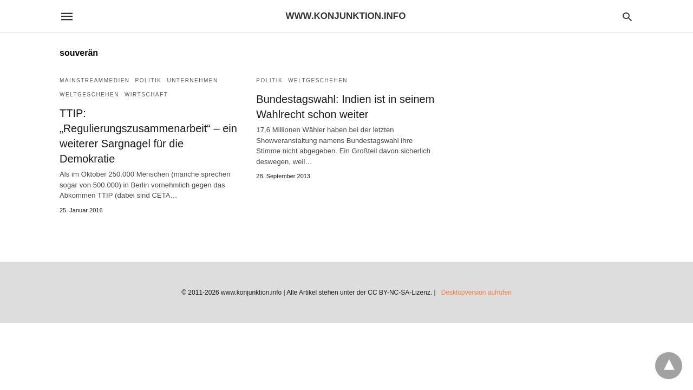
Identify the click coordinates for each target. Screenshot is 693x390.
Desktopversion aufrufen (476, 292)
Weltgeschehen (89, 95)
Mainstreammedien (95, 80)
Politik (148, 80)
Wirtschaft (146, 95)
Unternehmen (192, 80)
